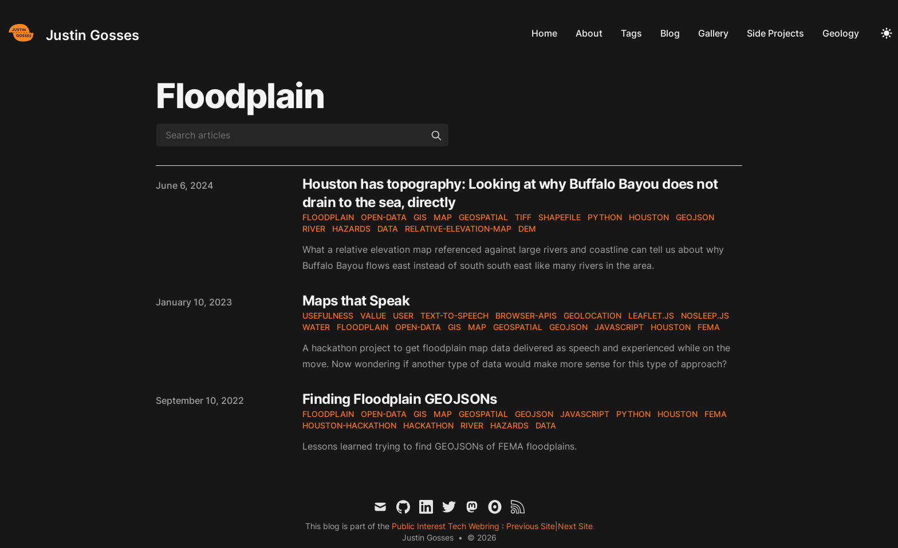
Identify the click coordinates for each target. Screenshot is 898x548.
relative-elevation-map (458, 228)
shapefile (559, 217)
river (313, 228)
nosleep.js (705, 315)
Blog (670, 33)
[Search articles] (302, 135)
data (387, 228)
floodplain (328, 217)
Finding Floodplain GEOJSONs (399, 399)
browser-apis (526, 315)
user (403, 315)
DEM (527, 228)
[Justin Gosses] (72, 32)
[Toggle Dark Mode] (886, 33)
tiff (523, 217)
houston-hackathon (349, 425)
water (316, 327)
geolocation (592, 315)
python (605, 217)
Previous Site (529, 526)
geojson (695, 217)
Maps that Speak (355, 300)
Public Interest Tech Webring (447, 526)
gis (420, 217)
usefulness (327, 315)
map (443, 217)
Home (544, 33)
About (589, 33)
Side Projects (775, 33)
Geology (840, 33)
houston (649, 217)
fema (709, 327)
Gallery (713, 33)
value (373, 315)
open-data (384, 217)
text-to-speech (454, 315)
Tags (631, 33)
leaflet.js (651, 315)
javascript (619, 327)
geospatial (483, 217)
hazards (351, 228)
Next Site (575, 526)
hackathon (428, 425)
